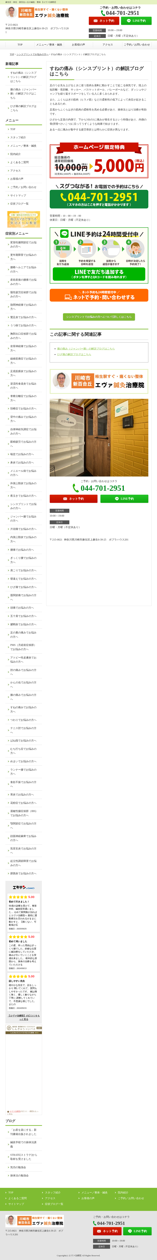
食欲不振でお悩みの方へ (23, 784)
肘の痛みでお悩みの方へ (23, 672)
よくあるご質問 (19, 162)
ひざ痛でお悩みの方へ (23, 587)
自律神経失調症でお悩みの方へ (23, 431)
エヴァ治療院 (13, 1111)
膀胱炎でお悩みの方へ (23, 873)
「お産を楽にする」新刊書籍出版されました (23, 1131)
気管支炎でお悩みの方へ (23, 850)
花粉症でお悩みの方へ (23, 802)
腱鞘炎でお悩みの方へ (23, 624)
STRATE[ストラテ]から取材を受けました (23, 1157)
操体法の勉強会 (19, 1175)
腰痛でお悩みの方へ (22, 549)
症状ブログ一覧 (19, 203)
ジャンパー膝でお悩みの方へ (23, 518)
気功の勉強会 (18, 1167)
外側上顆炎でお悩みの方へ (23, 485)
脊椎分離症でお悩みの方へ (23, 398)
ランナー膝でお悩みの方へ (23, 771)
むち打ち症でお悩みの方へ (23, 751)
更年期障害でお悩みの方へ (23, 257)
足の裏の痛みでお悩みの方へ (23, 634)
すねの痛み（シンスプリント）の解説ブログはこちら (23, 76)
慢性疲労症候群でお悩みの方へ (23, 294)
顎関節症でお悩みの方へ (23, 825)
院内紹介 (15, 154)
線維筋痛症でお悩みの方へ (23, 360)
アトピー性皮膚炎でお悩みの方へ (23, 659)
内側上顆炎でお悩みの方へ (23, 539)
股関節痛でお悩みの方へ (23, 597)
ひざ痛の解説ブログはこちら (74, 354)
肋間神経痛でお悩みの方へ (23, 306)
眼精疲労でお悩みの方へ (23, 443)
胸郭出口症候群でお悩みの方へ (23, 335)
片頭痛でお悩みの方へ (23, 529)
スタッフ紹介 (18, 137)
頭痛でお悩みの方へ (22, 607)
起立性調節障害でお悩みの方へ (23, 863)
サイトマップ (18, 195)
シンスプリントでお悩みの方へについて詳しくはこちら (99, 316)
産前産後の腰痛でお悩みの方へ (23, 281)
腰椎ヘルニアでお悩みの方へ (23, 269)
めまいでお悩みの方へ (23, 761)
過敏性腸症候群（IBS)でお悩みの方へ (23, 813)
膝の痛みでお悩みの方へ (23, 697)
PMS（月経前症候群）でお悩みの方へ (23, 647)
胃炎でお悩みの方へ (22, 794)
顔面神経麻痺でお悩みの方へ (23, 838)
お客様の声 (78, 44)
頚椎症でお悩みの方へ (23, 408)
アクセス (108, 44)
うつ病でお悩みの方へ (23, 325)
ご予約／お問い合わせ (137, 44)
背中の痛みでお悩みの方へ (23, 419)
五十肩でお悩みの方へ (23, 616)
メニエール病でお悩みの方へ (23, 473)
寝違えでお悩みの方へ (23, 578)
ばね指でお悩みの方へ (23, 740)
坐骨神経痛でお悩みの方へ (23, 348)
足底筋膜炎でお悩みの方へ (23, 373)
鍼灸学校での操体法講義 (23, 1144)
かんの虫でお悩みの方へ (23, 684)
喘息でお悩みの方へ (22, 454)
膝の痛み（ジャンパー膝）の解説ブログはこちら (86, 348)
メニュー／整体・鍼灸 (49, 44)
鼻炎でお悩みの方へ (22, 462)
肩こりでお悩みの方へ (23, 570)
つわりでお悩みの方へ (23, 720)
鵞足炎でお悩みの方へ (23, 317)
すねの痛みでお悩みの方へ (23, 709)
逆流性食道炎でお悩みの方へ (23, 385)
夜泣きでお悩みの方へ (23, 495)
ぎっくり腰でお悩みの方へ (23, 560)
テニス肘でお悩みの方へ (23, 730)
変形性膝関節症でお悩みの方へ (23, 244)
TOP (20, 44)
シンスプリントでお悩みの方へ (33, 54)
